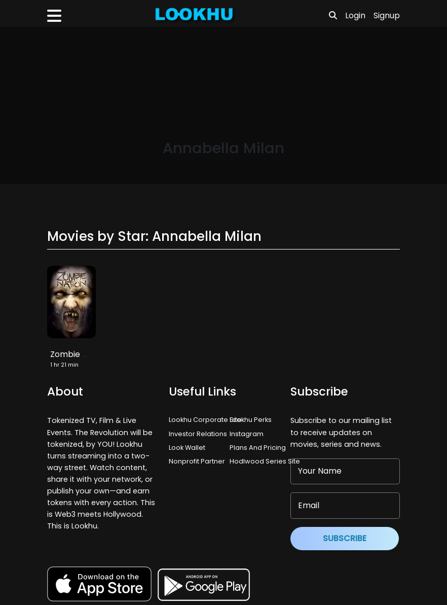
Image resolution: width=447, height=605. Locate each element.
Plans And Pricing (258, 447)
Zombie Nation (79, 354)
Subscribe (344, 538)
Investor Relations (198, 434)
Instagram (247, 434)
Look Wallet (187, 447)
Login (355, 15)
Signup (387, 15)
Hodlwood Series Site (265, 461)
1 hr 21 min (64, 365)
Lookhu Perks (251, 419)
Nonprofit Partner (197, 461)
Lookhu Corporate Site (207, 419)
